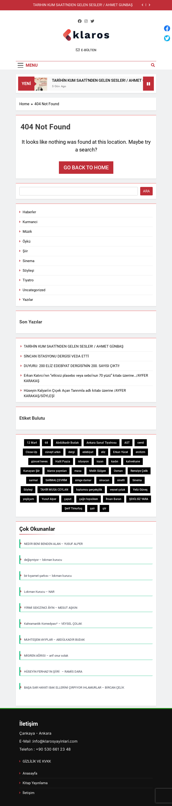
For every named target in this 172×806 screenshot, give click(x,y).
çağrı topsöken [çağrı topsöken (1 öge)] (88, 499)
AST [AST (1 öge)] (127, 442)
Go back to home (86, 167)
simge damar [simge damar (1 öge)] (83, 480)
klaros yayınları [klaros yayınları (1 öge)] (57, 471)
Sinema (28, 261)
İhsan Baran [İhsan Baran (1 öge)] (113, 499)
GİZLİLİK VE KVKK (37, 761)
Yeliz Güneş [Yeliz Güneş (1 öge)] (140, 489)
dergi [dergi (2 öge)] (71, 452)
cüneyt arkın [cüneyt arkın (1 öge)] (53, 452)
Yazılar (28, 300)
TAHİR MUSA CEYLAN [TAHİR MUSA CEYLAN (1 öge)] (54, 489)
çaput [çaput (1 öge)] (67, 499)
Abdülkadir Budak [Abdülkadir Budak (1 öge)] (67, 442)
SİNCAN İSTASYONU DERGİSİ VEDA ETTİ (56, 356)
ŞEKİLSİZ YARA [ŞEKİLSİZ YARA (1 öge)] (138, 499)
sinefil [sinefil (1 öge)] (121, 480)
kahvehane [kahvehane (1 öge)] (133, 461)
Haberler (29, 212)
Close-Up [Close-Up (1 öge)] (31, 452)
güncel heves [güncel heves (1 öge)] (39, 461)
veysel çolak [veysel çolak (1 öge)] (117, 489)
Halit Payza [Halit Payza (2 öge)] (62, 461)
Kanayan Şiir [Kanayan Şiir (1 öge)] (31, 471)
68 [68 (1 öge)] (46, 442)
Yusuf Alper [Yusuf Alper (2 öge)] (49, 499)
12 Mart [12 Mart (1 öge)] (32, 442)
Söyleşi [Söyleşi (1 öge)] (28, 489)
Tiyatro (28, 280)
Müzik (27, 231)
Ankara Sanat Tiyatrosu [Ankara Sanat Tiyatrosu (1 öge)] (101, 442)
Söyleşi (28, 270)
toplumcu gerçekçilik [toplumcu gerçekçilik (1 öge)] (89, 489)
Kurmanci (30, 222)
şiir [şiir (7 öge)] (104, 508)
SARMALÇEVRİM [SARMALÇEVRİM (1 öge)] (56, 480)
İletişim (28, 793)
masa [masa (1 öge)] (78, 471)
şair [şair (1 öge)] (92, 508)
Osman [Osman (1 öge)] (118, 471)
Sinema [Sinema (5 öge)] (137, 480)
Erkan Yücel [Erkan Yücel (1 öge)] (120, 452)
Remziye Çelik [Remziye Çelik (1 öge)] (139, 471)
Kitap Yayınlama (35, 783)
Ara (146, 191)
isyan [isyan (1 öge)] (100, 461)
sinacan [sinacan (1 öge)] (104, 480)
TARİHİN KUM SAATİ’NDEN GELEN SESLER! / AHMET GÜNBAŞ (83, 5)
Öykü (26, 241)
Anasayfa (30, 773)
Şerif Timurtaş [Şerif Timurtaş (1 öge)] (73, 508)
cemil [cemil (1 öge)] (140, 442)
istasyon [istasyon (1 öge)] (83, 461)
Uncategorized (34, 290)
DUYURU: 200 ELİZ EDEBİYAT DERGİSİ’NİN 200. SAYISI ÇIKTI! (71, 366)
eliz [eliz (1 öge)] (103, 452)
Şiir (25, 251)
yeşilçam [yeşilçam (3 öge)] (28, 499)
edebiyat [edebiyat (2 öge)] (87, 452)
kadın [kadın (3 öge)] (114, 461)
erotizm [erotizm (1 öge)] (140, 452)
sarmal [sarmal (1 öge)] (33, 480)
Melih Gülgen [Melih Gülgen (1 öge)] (97, 471)
